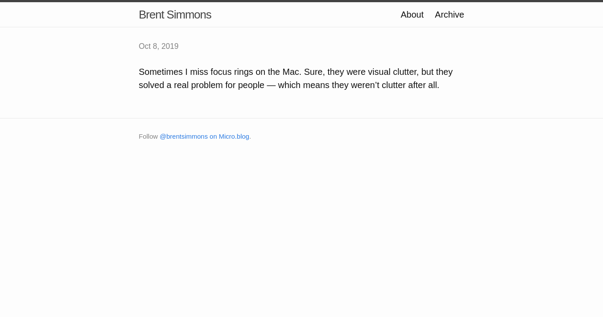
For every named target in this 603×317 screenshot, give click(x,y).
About (412, 14)
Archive (449, 14)
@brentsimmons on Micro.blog (204, 136)
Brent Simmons (175, 14)
